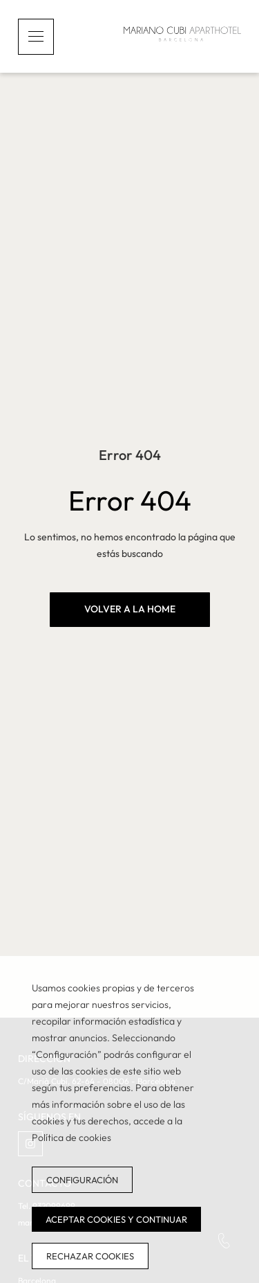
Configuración (82, 1179)
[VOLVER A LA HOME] (130, 609)
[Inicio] (182, 36)
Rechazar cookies (90, 1256)
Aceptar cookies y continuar (116, 1219)
